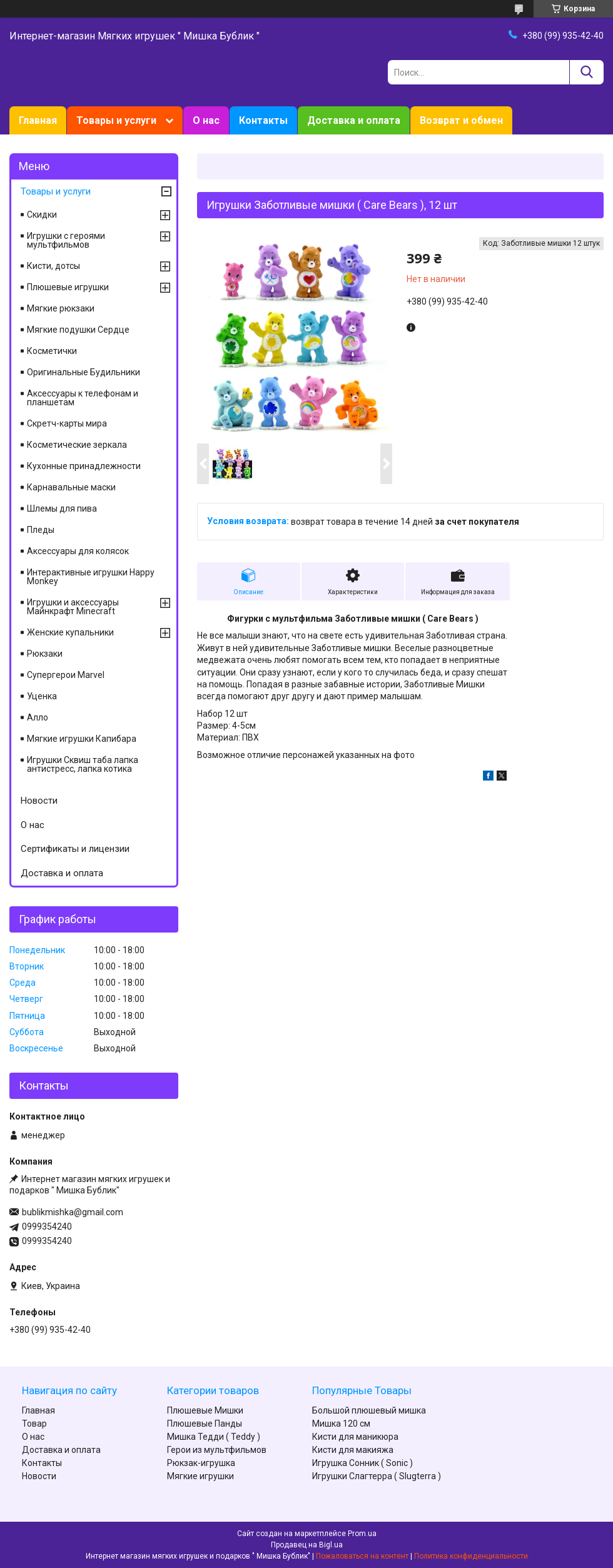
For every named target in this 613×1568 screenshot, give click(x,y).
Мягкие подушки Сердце (78, 330)
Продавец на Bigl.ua (307, 1544)
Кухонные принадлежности (84, 466)
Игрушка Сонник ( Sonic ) (362, 1463)
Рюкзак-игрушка (201, 1463)
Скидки (42, 215)
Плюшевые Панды (204, 1424)
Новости (39, 800)
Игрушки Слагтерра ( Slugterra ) (376, 1476)
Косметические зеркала (77, 445)
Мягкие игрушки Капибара (81, 739)
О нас (206, 120)
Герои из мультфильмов (216, 1450)
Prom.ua (362, 1533)
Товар (34, 1424)
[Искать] (586, 72)
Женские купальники (70, 632)
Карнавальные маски (71, 487)
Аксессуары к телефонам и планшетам (82, 397)
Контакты (263, 120)
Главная (38, 120)
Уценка (42, 696)
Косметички (52, 351)
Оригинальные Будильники (83, 372)
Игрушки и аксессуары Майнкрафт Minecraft (73, 606)
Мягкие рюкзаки (60, 308)
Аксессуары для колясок (78, 551)
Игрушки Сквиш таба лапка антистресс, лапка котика (82, 764)
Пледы (40, 530)
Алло (37, 717)
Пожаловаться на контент (362, 1556)
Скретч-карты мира (67, 423)
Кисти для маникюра (355, 1437)
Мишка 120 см (341, 1424)
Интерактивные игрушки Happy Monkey (91, 576)
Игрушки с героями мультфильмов (66, 240)
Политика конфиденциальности (471, 1556)
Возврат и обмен (461, 120)
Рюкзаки (45, 654)
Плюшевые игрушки (68, 287)
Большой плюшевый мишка (369, 1410)
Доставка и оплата (353, 120)
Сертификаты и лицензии (75, 848)
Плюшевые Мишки (205, 1410)
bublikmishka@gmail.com (72, 1212)
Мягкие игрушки (200, 1476)
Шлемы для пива (62, 508)
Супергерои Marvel (65, 675)
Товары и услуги (116, 120)
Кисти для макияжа (352, 1450)
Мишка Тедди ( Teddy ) (213, 1437)
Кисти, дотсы (53, 266)
